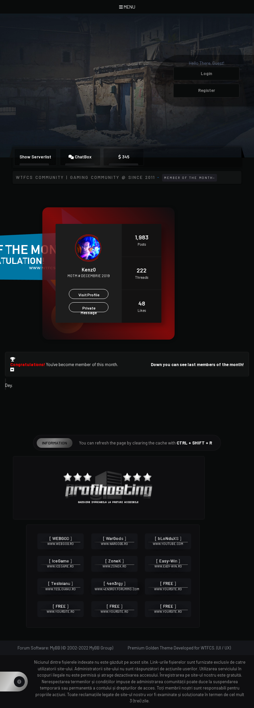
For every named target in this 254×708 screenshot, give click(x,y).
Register (206, 90)
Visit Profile (88, 294)
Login (206, 73)
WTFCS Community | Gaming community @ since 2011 (85, 177)
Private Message (89, 309)
